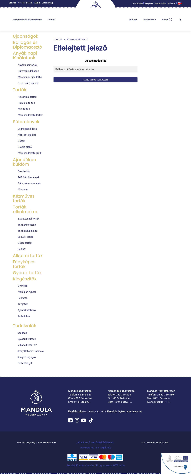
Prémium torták (26, 102)
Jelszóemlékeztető (77, 39)
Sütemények (26, 122)
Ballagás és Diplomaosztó (27, 44)
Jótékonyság (47, 3)
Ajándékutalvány (27, 310)
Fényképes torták (24, 264)
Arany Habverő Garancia (30, 351)
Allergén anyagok (26, 357)
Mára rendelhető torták (30, 114)
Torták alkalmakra (25, 209)
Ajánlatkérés (138, 4)
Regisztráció (149, 20)
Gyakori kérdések (25, 3)
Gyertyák (22, 285)
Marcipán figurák (27, 291)
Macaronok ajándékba (30, 77)
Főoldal (58, 39)
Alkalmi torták (28, 256)
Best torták (24, 171)
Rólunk (51, 20)
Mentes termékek (27, 134)
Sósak (21, 140)
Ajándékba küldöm (24, 162)
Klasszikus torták (27, 96)
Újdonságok (25, 36)
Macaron (23, 189)
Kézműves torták (24, 198)
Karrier (37, 3)
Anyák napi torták (27, 64)
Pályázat (171, 4)
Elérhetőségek (160, 4)
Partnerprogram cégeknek (95, 447)
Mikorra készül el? (27, 344)
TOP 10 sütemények (28, 177)
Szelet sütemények (28, 83)
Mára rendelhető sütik (29, 152)
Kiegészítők (25, 279)
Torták (20, 90)
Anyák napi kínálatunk (25, 55)
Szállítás (12, 3)
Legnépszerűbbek (27, 128)
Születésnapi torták (28, 218)
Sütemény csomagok (29, 183)
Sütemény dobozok (28, 70)
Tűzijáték (23, 303)
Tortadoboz (24, 316)
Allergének (149, 4)
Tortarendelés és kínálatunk (27, 20)
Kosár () (166, 20)
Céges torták (25, 242)
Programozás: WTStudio (110, 465)
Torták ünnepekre (27, 224)
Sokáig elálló (25, 146)
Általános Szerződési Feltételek (95, 442)
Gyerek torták (27, 273)
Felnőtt (22, 248)
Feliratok (22, 297)
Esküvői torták (25, 236)
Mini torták (24, 108)
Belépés (133, 20)
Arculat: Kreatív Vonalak (81, 465)
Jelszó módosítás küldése (95, 80)
